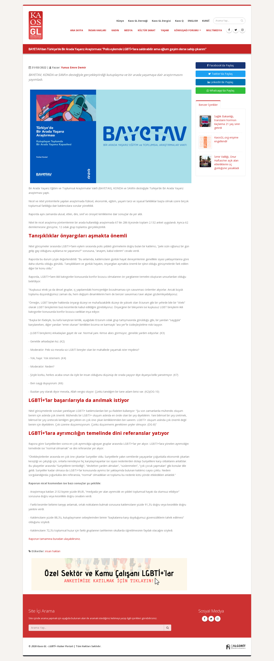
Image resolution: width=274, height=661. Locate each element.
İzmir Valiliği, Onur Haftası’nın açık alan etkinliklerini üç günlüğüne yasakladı (226, 162)
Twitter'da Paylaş (220, 74)
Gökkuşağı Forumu (186, 30)
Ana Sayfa (76, 30)
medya (128, 30)
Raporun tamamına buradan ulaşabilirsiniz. (54, 539)
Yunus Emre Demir (73, 67)
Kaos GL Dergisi (161, 20)
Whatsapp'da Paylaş (220, 90)
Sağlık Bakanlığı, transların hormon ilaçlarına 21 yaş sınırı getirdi (227, 122)
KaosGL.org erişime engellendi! (226, 139)
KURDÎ (205, 20)
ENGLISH (193, 20)
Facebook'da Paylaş (220, 65)
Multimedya (214, 30)
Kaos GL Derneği (138, 20)
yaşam (165, 30)
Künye (120, 20)
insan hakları (97, 30)
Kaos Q (179, 20)
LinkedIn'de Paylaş (220, 82)
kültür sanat (146, 30)
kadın (115, 30)
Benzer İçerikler (208, 105)
